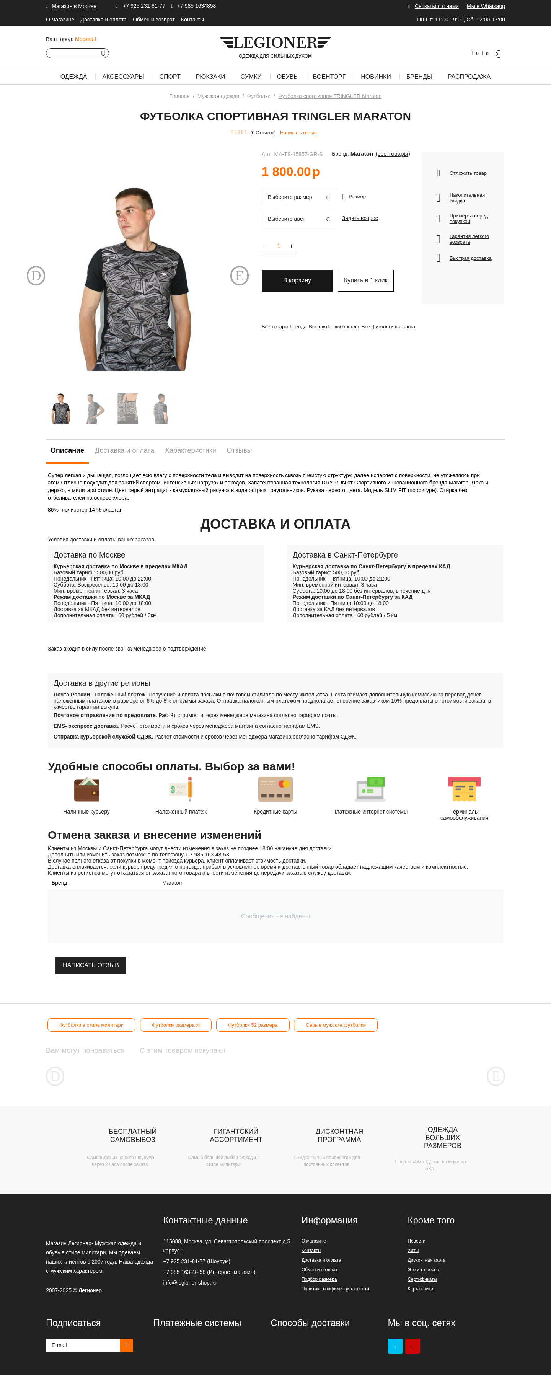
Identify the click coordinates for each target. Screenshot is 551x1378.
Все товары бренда (284, 326)
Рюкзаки (210, 76)
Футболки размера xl (176, 1025)
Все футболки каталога (398, 326)
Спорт (170, 76)
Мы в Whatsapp (486, 6)
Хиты (413, 1254)
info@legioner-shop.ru (189, 1286)
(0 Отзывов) (263, 132)
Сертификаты (422, 1282)
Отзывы (239, 450)
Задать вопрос (359, 217)
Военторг (329, 76)
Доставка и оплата (103, 19)
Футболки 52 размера (253, 1025)
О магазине (60, 19)
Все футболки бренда (339, 326)
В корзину (297, 282)
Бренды (419, 76)
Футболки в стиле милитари (91, 1025)
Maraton (359, 154)
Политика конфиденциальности (335, 1292)
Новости (416, 1244)
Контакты (192, 19)
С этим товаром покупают (224, 1050)
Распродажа (469, 76)
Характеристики (190, 450)
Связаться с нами (437, 6)
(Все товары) (384, 154)
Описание (67, 450)
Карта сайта (420, 1292)
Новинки (376, 76)
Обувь (287, 76)
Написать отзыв (298, 132)
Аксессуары (123, 76)
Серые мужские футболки (336, 1025)
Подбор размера (319, 1282)
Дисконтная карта (426, 1263)
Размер (357, 196)
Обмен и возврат (154, 19)
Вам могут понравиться (96, 1050)
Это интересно (423, 1273)
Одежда (73, 76)
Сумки (251, 76)
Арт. (267, 154)
